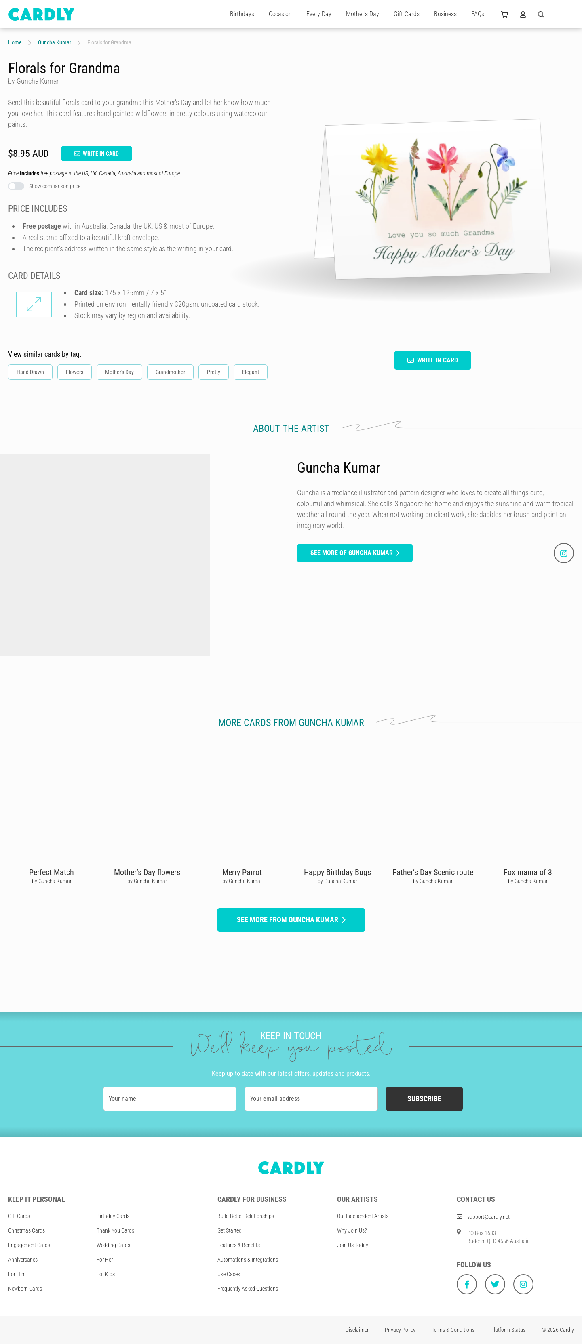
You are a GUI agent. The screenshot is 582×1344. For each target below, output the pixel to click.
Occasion (280, 14)
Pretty (213, 372)
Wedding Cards (113, 1245)
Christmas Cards (26, 1230)
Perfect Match (51, 872)
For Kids (106, 1274)
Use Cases (228, 1274)
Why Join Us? (352, 1230)
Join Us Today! (353, 1245)
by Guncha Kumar (52, 881)
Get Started (229, 1230)
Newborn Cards (25, 1288)
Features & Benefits (238, 1245)
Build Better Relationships (245, 1216)
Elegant (250, 372)
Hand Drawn (30, 372)
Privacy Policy (400, 1330)
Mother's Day (362, 14)
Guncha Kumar (54, 42)
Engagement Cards (29, 1245)
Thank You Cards (115, 1230)
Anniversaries (23, 1259)
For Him (17, 1274)
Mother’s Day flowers (147, 872)
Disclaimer (357, 1330)
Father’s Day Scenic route (432, 872)
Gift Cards (407, 14)
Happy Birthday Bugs (337, 872)
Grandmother (170, 372)
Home (15, 42)
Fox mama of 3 (528, 872)
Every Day (318, 14)
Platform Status (508, 1330)
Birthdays (242, 14)
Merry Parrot (242, 872)
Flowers (74, 372)
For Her (105, 1259)
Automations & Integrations (247, 1259)
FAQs (477, 14)
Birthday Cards (113, 1216)
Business (445, 14)
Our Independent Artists (362, 1216)
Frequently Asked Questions (247, 1288)
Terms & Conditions (453, 1330)
